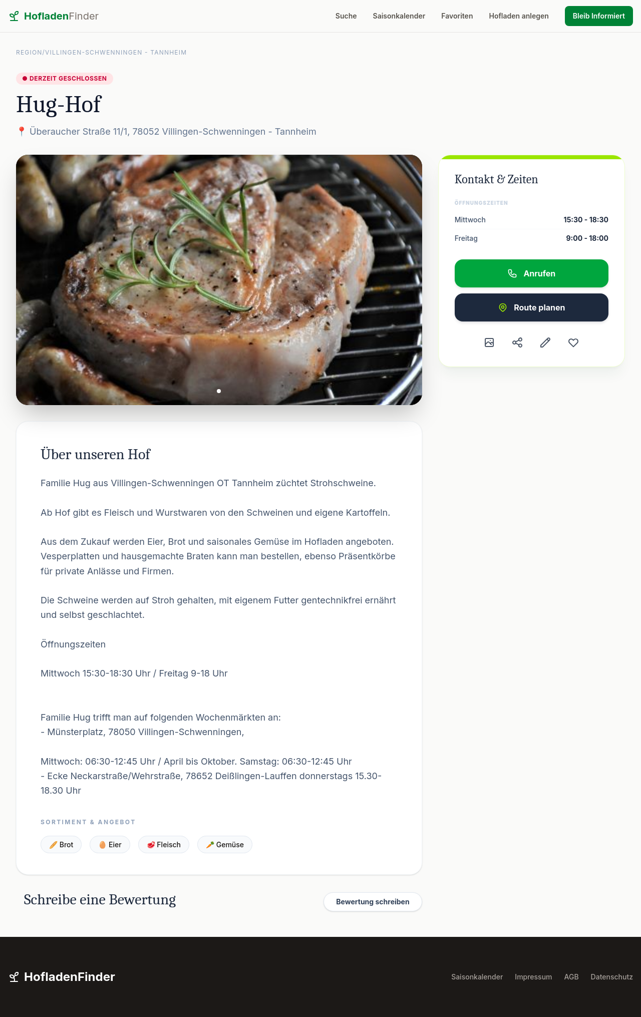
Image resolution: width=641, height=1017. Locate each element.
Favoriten (457, 16)
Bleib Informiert (599, 16)
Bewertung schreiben (372, 901)
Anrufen (531, 273)
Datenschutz (612, 976)
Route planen (531, 307)
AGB (571, 976)
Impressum (533, 976)
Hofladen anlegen (518, 16)
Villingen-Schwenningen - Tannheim (116, 52)
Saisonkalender (399, 16)
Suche (346, 16)
